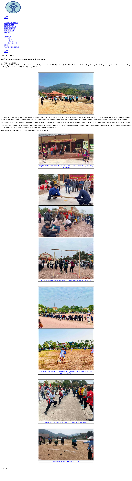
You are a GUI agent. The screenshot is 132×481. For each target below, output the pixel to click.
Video (6, 18)
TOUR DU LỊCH (9, 29)
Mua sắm (11, 35)
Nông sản (11, 41)
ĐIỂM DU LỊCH (9, 31)
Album (6, 16)
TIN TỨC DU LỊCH (10, 27)
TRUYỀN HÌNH (9, 25)
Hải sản (10, 39)
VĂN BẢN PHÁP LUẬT (11, 47)
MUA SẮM (7, 33)
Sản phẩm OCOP (13, 43)
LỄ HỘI (6, 45)
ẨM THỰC (7, 37)
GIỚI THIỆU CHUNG (11, 23)
